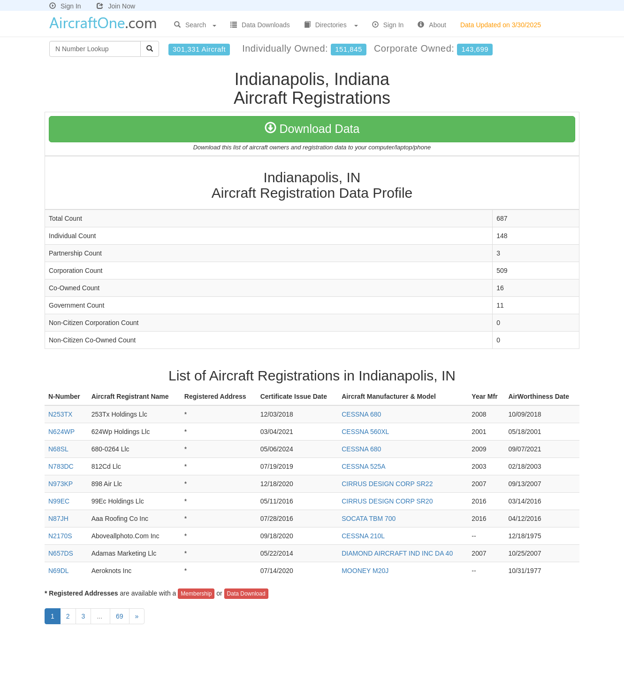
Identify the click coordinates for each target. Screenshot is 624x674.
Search (195, 25)
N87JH (58, 518)
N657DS (60, 553)
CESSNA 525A (363, 466)
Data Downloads (260, 25)
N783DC (61, 466)
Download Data (312, 128)
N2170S (60, 536)
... (100, 616)
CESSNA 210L (363, 536)
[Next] (137, 616)
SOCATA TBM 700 (369, 518)
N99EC (58, 501)
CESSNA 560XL (365, 431)
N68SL (58, 449)
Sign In (65, 6)
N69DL (58, 570)
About (432, 25)
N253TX (60, 414)
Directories (331, 25)
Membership (196, 593)
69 (119, 616)
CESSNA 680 (361, 414)
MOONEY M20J (365, 570)
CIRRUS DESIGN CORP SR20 (387, 501)
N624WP (61, 431)
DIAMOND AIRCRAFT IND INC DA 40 (397, 553)
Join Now (116, 6)
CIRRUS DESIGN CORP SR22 (387, 484)
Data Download (246, 593)
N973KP (60, 484)
